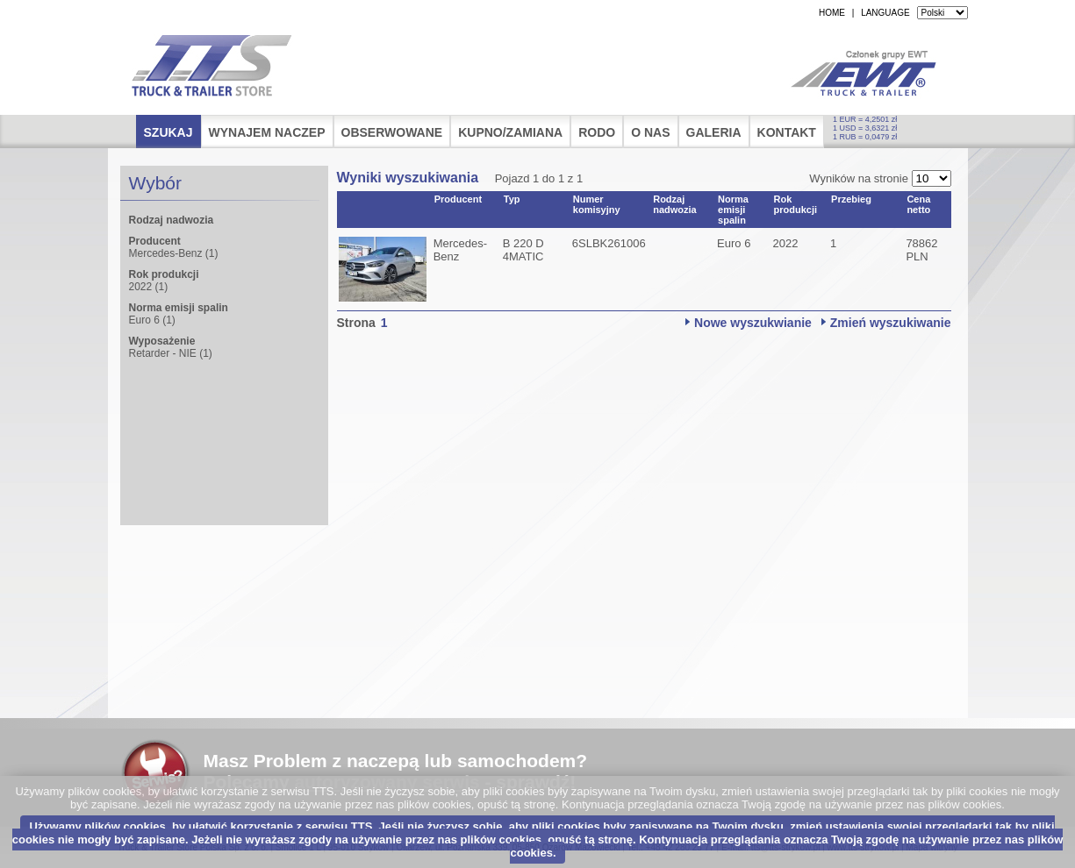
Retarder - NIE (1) (170, 353)
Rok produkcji (796, 204)
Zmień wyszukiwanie (890, 323)
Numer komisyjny (596, 204)
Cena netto (918, 204)
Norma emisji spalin (733, 209)
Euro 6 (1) (152, 320)
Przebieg (851, 199)
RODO (596, 132)
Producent (458, 199)
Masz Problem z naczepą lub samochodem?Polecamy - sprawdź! (396, 771)
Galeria (714, 132)
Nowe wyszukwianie (753, 323)
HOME (832, 13)
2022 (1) (148, 287)
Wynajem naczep (267, 132)
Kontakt (786, 132)
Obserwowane (392, 132)
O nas (650, 132)
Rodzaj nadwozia (675, 204)
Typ (512, 199)
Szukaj (168, 132)
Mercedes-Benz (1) (174, 253)
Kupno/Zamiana (510, 132)
